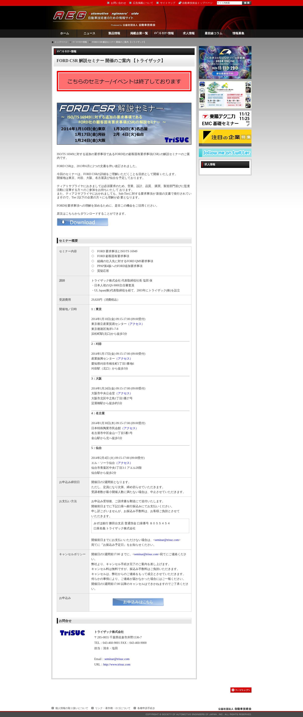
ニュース (89, 33)
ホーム (64, 33)
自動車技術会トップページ (197, 2)
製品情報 (114, 33)
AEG (98, 17)
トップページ (61, 42)
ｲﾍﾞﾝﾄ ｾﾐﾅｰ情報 (164, 33)
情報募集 (238, 33)
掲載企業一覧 (139, 33)
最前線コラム (213, 33)
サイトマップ (167, 2)
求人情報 (189, 33)
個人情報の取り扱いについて (71, 708)
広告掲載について (143, 2)
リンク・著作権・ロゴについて (112, 708)
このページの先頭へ (240, 690)
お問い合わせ (118, 2)
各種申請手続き (146, 708)
